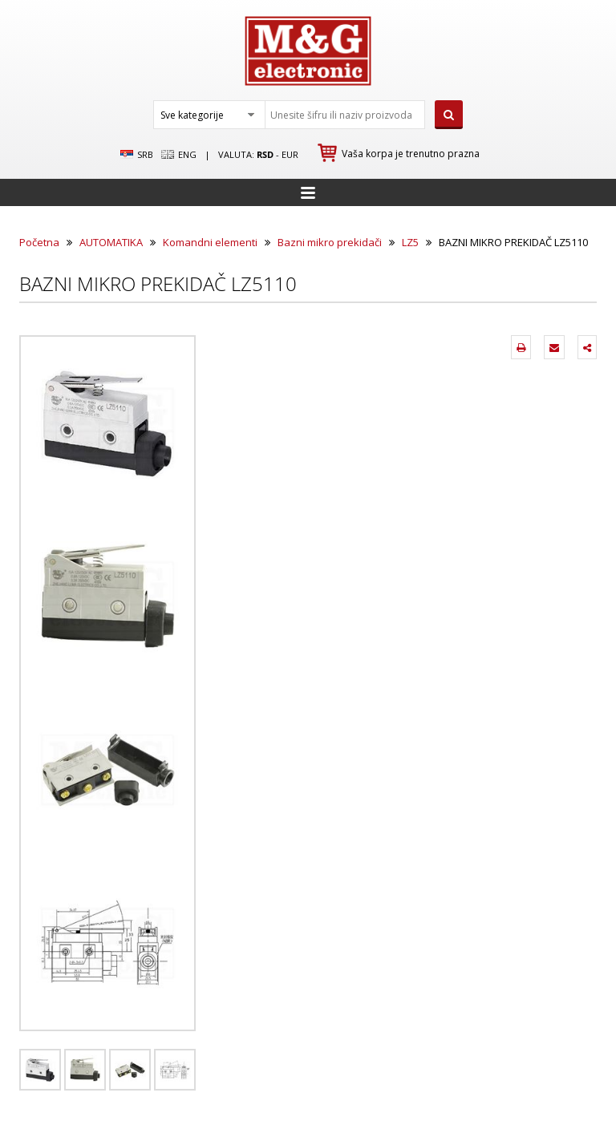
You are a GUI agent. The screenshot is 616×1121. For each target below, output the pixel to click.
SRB (136, 154)
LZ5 (410, 242)
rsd (265, 154)
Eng (179, 154)
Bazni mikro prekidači (330, 242)
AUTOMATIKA (111, 242)
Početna (39, 242)
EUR (290, 154)
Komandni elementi (210, 242)
